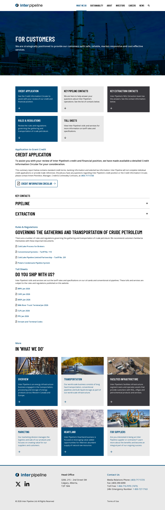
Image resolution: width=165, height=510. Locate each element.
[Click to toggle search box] (149, 5)
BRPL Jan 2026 (24, 288)
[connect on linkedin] (27, 484)
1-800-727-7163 (140, 489)
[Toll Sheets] (82, 129)
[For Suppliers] (128, 433)
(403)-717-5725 (138, 479)
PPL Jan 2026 (23, 316)
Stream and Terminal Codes (30, 321)
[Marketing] (36, 433)
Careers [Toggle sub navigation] (132, 5)
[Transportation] (82, 381)
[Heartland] (82, 433)
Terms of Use (113, 501)
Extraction (25, 213)
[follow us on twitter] (18, 484)
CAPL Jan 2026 (24, 294)
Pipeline (22, 203)
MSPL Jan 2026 (24, 299)
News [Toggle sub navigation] (141, 5)
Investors (120, 5)
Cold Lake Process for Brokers (31, 246)
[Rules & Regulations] (36, 129)
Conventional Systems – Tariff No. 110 (35, 252)
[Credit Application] (36, 99)
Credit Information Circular (36, 183)
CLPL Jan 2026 (24, 310)
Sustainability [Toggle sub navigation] (96, 5)
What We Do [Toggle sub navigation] (81, 5)
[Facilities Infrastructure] (128, 381)
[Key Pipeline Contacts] (82, 99)
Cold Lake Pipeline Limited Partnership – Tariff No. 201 (42, 257)
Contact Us (113, 474)
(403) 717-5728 (87, 175)
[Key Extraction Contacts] (128, 99)
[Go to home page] (29, 5)
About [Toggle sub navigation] (109, 5)
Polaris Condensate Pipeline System (34, 263)
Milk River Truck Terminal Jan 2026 (33, 305)
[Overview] (36, 381)
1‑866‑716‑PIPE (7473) (127, 486)
